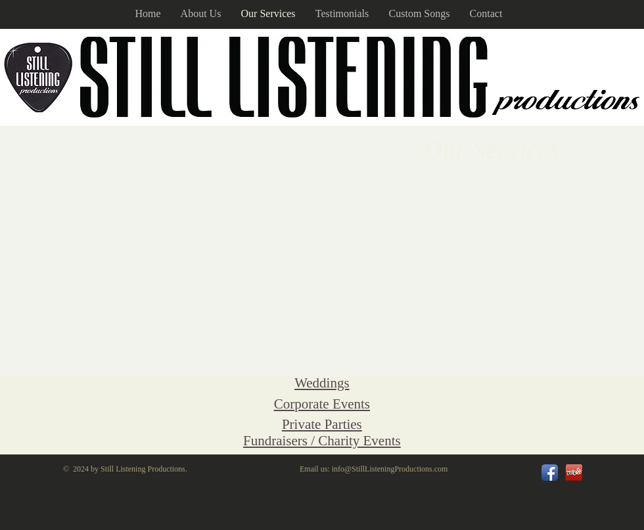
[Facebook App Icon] (549, 472)
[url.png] (574, 472)
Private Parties (322, 424)
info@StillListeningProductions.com (390, 469)
